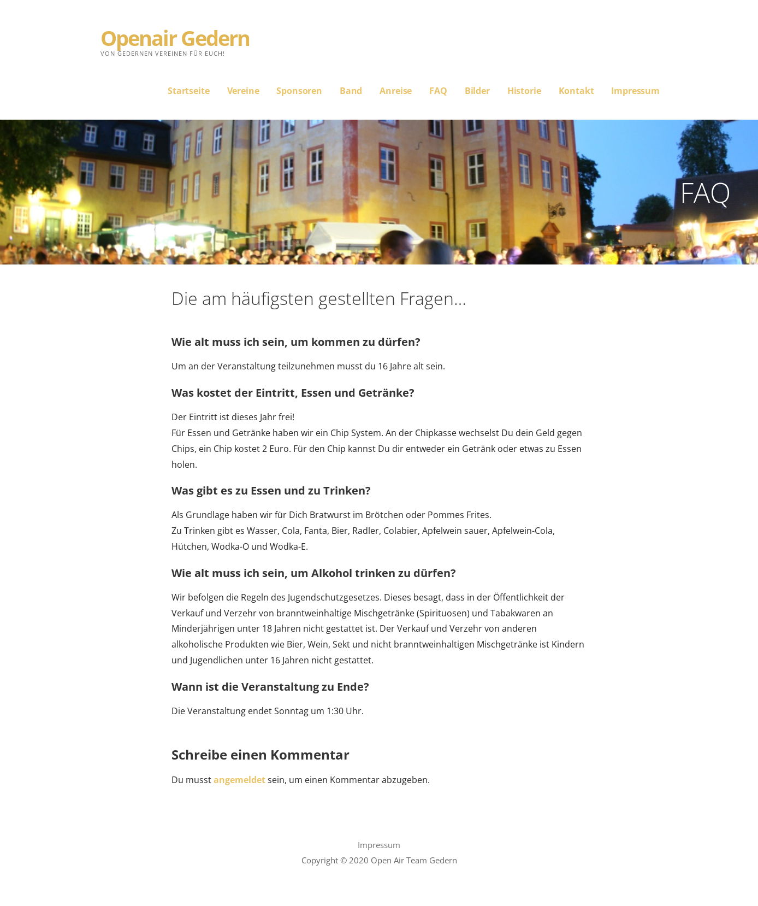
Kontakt (576, 91)
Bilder (477, 91)
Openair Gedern (175, 37)
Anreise (396, 91)
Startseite (188, 91)
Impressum (635, 91)
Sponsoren (299, 91)
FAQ (438, 91)
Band (351, 91)
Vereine (243, 91)
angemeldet (239, 780)
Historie (524, 91)
